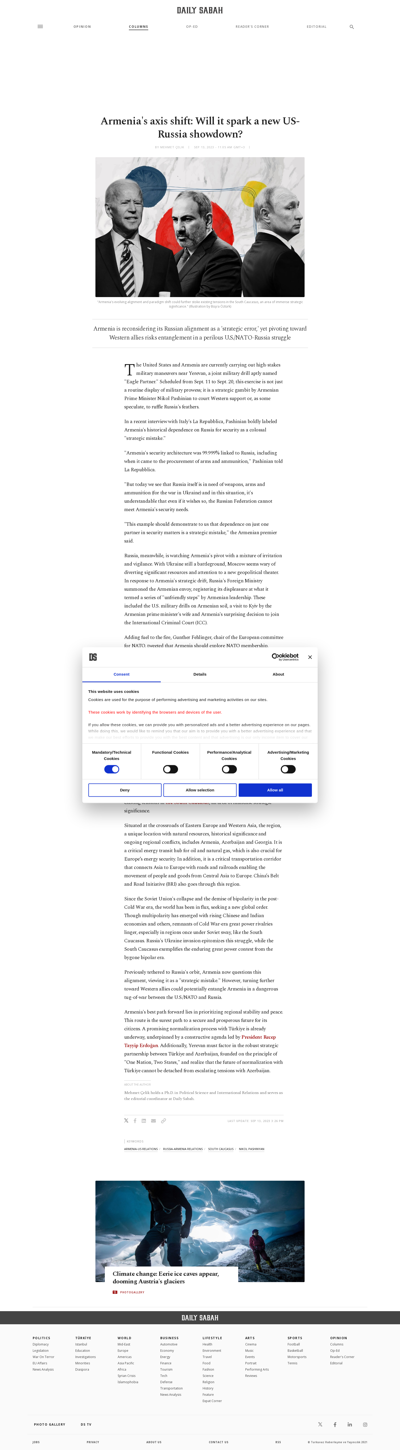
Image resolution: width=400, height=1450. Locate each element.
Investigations (85, 1357)
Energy (165, 1357)
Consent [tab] (122, 674)
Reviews (251, 1376)
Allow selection (200, 790)
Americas (125, 1357)
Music (249, 1350)
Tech (163, 1376)
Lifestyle (212, 1338)
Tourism (166, 1369)
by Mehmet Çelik (170, 147)
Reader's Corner (252, 26)
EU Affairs (40, 1363)
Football (294, 1344)
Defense (166, 1382)
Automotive (169, 1344)
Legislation (41, 1350)
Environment (212, 1350)
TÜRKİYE (83, 1338)
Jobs (36, 1442)
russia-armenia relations (183, 1149)
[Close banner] (310, 657)
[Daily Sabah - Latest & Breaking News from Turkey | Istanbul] (200, 10)
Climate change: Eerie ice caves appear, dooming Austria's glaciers (167, 1278)
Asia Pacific (126, 1363)
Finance (166, 1363)
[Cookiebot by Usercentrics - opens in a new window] (276, 657)
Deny (125, 790)
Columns (138, 26)
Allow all (275, 790)
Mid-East (124, 1344)
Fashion (208, 1369)
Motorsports (297, 1357)
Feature (208, 1394)
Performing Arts (257, 1369)
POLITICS (41, 1338)
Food (206, 1363)
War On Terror (43, 1357)
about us (154, 1442)
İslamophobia (128, 1382)
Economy (167, 1350)
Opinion (82, 26)
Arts (250, 1338)
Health (207, 1344)
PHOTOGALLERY (132, 1292)
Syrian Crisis (126, 1376)
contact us (219, 1442)
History (208, 1388)
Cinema (250, 1344)
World (125, 1338)
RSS (278, 1442)
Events (250, 1357)
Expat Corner (212, 1401)
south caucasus (220, 1149)
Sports (295, 1338)
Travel (207, 1357)
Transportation (171, 1388)
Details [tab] (200, 674)
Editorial (317, 26)
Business (169, 1338)
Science (208, 1376)
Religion (208, 1382)
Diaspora (82, 1369)
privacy (93, 1442)
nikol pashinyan (251, 1149)
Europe (123, 1350)
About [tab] (278, 674)
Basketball (295, 1350)
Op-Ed (192, 26)
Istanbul (81, 1344)
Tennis (292, 1363)
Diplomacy (41, 1344)
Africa (122, 1369)
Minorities (82, 1363)
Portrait (250, 1363)
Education (82, 1350)
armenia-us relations (141, 1149)
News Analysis (43, 1369)
